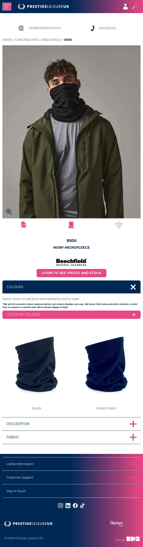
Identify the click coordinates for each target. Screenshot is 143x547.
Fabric (13, 437)
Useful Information (20, 464)
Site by (128, 539)
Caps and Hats (27, 40)
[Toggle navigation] (6, 6)
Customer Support (20, 477)
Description (18, 424)
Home (7, 40)
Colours (15, 287)
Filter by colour (23, 315)
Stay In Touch (16, 491)
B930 (68, 40)
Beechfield (51, 40)
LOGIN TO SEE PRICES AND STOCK (71, 273)
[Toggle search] (134, 6)
